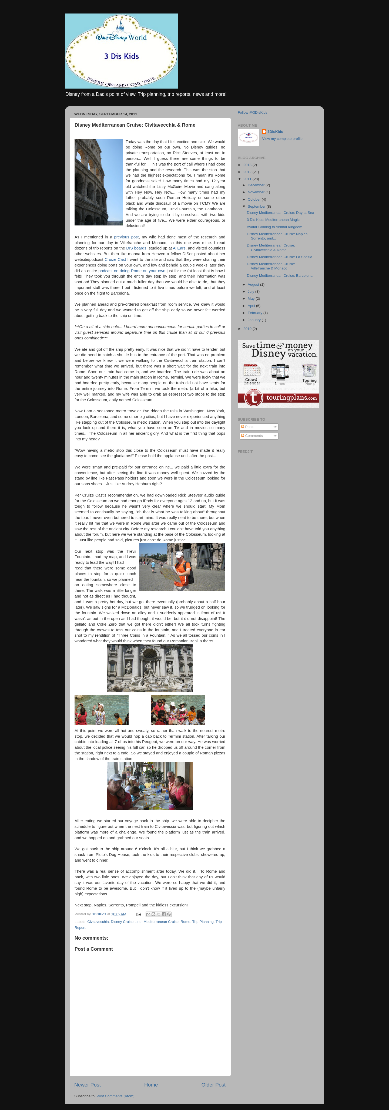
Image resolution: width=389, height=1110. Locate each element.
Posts (247, 427)
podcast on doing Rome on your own (132, 271)
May (252, 298)
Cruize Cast (115, 259)
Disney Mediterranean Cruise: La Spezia (279, 257)
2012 (248, 172)
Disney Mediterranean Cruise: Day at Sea (280, 213)
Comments (252, 436)
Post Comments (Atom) (116, 1096)
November (257, 192)
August (254, 284)
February (255, 313)
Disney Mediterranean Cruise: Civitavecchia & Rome (271, 247)
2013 (248, 165)
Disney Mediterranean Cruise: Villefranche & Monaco (271, 266)
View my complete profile (282, 139)
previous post (126, 237)
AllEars (179, 248)
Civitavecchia (98, 922)
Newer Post (87, 1085)
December (257, 185)
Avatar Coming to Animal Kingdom (274, 227)
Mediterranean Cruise (161, 922)
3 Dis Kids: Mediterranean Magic (273, 220)
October (255, 199)
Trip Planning (203, 922)
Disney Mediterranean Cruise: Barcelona (280, 276)
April (252, 306)
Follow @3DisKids (252, 112)
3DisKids (275, 132)
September (257, 206)
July (251, 291)
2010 (248, 329)
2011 (248, 179)
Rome (185, 922)
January (255, 320)
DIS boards (136, 248)
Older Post (214, 1085)
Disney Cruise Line (126, 922)
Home (151, 1085)
